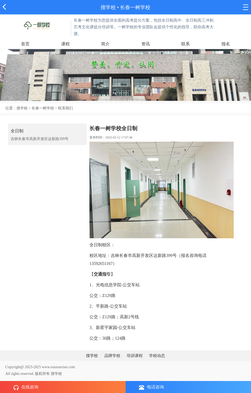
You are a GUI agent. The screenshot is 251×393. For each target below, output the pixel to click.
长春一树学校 (135, 7)
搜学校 (108, 7)
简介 (105, 44)
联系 (185, 44)
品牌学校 (112, 356)
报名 (225, 44)
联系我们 (65, 108)
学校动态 (157, 356)
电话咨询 (151, 387)
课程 (65, 44)
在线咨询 (25, 387)
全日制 (17, 131)
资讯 (145, 44)
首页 (25, 44)
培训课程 (135, 356)
